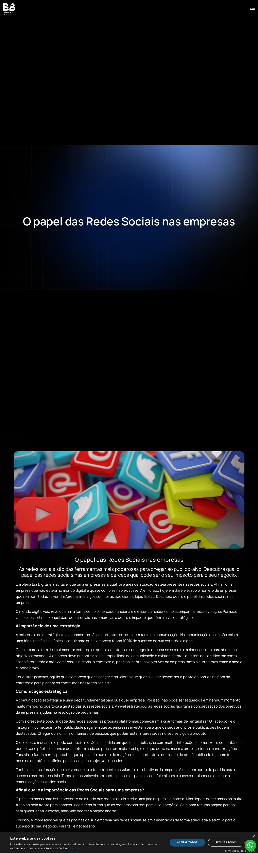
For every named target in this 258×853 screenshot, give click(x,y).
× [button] (253, 836)
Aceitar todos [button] (187, 842)
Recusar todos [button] (226, 842)
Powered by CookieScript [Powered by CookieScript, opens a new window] (240, 850)
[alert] (129, 842)
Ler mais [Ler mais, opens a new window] (74, 848)
